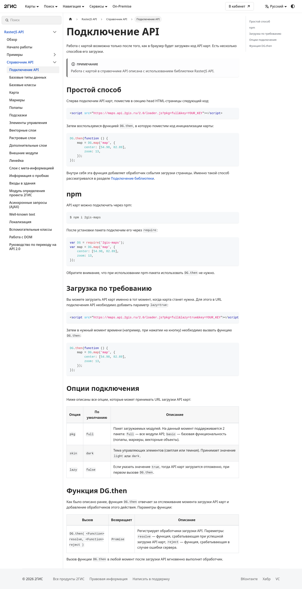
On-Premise (122, 6)
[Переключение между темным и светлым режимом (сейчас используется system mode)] (292, 6)
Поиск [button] (49, 6)
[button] (30, 32)
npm (252, 27)
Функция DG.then (260, 46)
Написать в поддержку (151, 579)
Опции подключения (263, 40)
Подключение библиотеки (132, 178)
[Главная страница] (70, 19)
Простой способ (259, 21)
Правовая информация (108, 579)
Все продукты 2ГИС (69, 579)
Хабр (266, 579)
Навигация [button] (72, 6)
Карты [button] (30, 6)
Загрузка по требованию (265, 34)
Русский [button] (274, 6)
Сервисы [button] (96, 6)
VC (278, 579)
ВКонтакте (249, 579)
